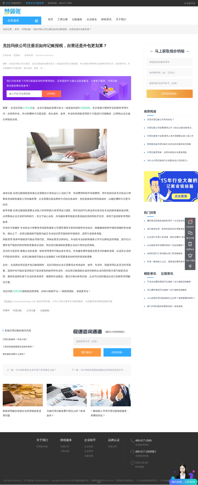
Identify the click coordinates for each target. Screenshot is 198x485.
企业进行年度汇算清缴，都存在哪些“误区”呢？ (169, 237)
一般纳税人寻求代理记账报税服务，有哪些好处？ (110, 413)
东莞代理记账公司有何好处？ (160, 119)
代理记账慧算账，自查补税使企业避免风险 (167, 152)
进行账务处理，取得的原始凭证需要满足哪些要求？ (171, 229)
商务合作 (112, 446)
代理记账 (26, 29)
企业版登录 (189, 3)
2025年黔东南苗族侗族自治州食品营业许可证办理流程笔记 (110, 370)
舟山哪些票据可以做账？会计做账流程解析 (167, 290)
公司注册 (27, 108)
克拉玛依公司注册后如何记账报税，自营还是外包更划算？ (62, 29)
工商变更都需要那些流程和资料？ (18, 346)
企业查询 (88, 451)
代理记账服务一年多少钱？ (15, 339)
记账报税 (85, 108)
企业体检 (88, 446)
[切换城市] (16, 3)
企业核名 (92, 19)
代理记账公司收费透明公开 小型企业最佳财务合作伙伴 (172, 128)
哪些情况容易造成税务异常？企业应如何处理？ (169, 220)
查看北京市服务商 (35, 3)
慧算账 (8, 301)
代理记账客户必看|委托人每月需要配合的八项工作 (170, 136)
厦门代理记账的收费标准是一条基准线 (165, 306)
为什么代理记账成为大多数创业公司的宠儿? (167, 160)
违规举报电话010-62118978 (102, 480)
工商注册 (62, 19)
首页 (50, 19)
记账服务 (77, 19)
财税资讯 (106, 19)
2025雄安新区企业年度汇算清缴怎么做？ (36, 370)
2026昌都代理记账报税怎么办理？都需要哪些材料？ (171, 298)
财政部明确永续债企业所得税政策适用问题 (22, 413)
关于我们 (121, 19)
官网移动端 (42, 446)
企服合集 (88, 456)
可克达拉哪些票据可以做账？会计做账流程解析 (169, 281)
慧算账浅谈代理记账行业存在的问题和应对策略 (169, 144)
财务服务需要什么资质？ (14, 354)
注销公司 (64, 446)
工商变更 (64, 451)
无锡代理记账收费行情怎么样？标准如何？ (66, 413)
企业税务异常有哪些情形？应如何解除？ (166, 245)
